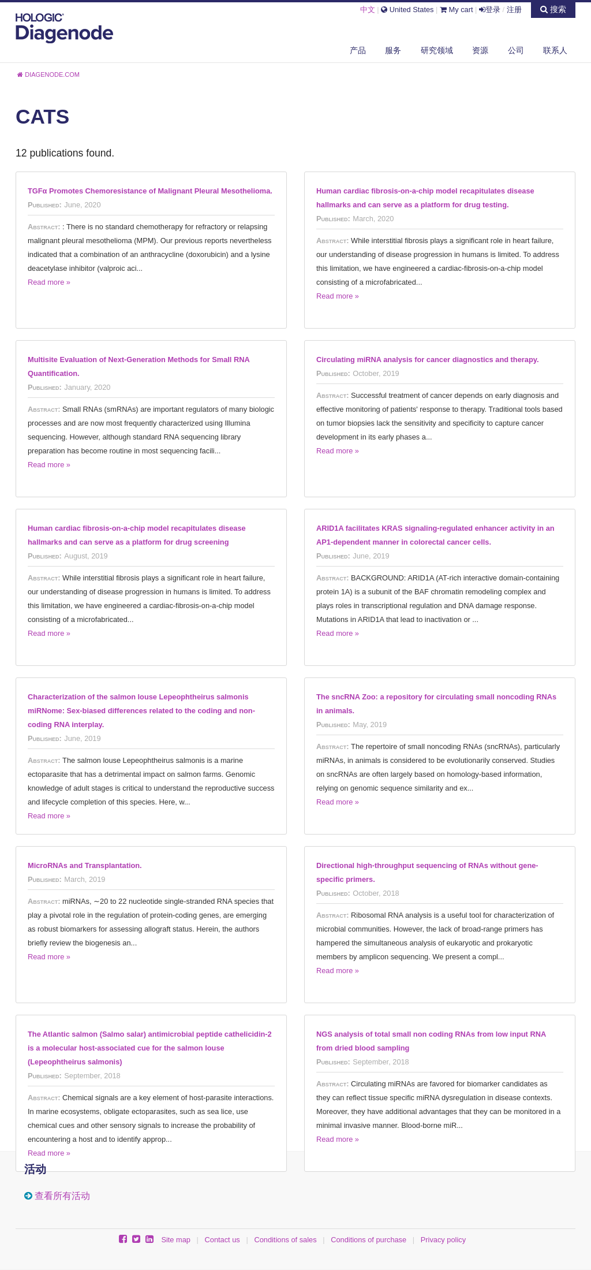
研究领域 (437, 50)
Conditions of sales (285, 1239)
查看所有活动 (62, 1196)
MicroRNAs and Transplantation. (85, 865)
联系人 (555, 50)
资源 (480, 50)
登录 (489, 9)
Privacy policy (443, 1239)
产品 (358, 50)
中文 (367, 9)
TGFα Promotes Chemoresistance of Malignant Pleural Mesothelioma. (150, 191)
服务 (393, 50)
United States (407, 9)
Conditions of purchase (368, 1239)
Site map (175, 1239)
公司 (516, 50)
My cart (456, 9)
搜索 (553, 9)
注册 (514, 9)
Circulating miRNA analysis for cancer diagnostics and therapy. (427, 359)
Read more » (49, 282)
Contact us (222, 1239)
